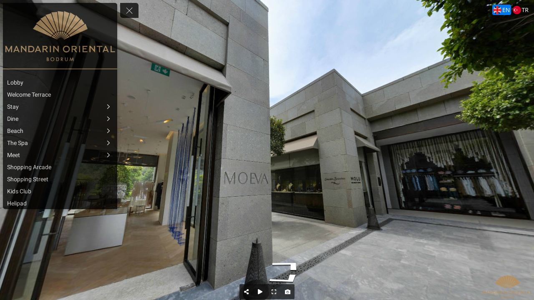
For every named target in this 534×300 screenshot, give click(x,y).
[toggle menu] (129, 10)
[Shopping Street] (60, 179)
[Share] (246, 291)
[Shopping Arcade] (60, 167)
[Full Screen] (274, 291)
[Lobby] (60, 82)
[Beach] (60, 131)
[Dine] (60, 119)
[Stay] (60, 106)
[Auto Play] (260, 291)
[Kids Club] (60, 191)
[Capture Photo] (288, 291)
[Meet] (60, 155)
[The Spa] (60, 143)
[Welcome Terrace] (60, 94)
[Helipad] (60, 203)
